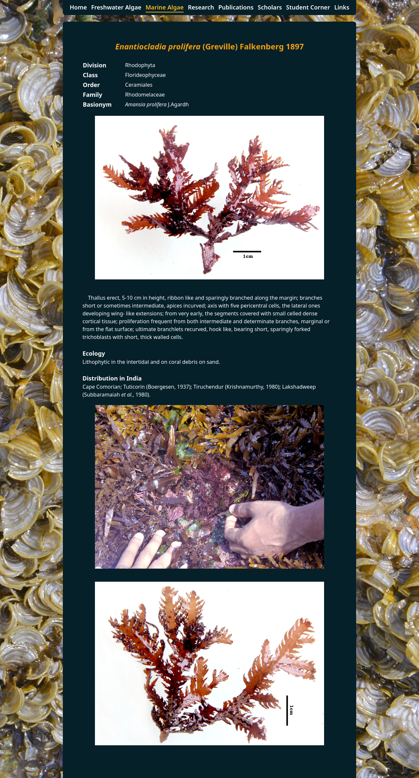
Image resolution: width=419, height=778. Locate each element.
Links (341, 7)
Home (78, 7)
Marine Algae (165, 7)
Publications (235, 7)
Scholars (270, 7)
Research (201, 7)
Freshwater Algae (116, 7)
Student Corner (308, 7)
